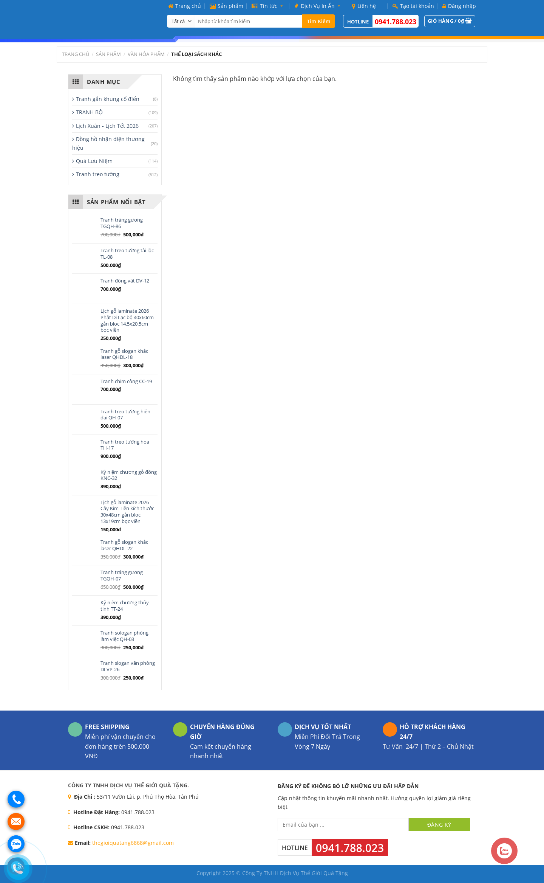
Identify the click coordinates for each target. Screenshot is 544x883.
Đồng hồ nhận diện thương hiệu (108, 143)
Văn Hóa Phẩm (146, 54)
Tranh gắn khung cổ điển (107, 98)
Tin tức (269, 5)
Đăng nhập (459, 5)
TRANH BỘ (89, 112)
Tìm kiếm (319, 21)
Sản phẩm (226, 5)
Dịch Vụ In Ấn (318, 5)
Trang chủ (184, 5)
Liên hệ (364, 5)
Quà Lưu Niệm (94, 160)
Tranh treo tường (97, 174)
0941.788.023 (395, 21)
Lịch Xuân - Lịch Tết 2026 (107, 125)
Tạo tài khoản (413, 5)
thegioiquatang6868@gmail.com (133, 842)
